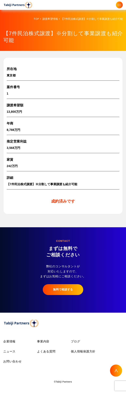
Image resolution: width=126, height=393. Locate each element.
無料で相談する (63, 289)
